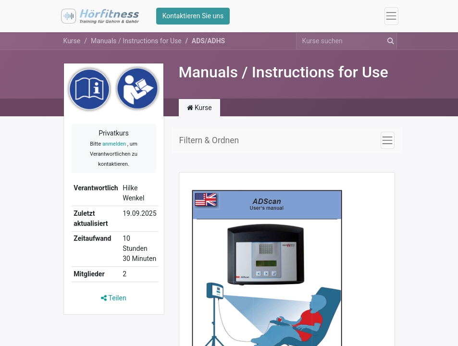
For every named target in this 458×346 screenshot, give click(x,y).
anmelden (114, 144)
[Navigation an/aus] (387, 140)
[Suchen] (388, 41)
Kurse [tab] (199, 107)
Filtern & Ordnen (209, 140)
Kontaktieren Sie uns (193, 16)
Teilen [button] (113, 298)
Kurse (72, 41)
